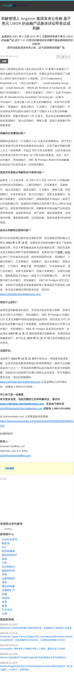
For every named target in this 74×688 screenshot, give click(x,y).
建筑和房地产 (9, 554)
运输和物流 (8, 578)
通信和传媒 (8, 586)
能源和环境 (8, 570)
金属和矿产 (8, 590)
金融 (4, 594)
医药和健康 (8, 551)
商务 (4, 582)
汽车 (4, 562)
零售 (4, 574)
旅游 (4, 558)
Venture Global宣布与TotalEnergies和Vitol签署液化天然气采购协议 (33, 657)
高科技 (6, 597)
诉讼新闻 (9, 468)
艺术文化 (7, 609)
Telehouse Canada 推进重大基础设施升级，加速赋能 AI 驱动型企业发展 (36, 628)
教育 (4, 605)
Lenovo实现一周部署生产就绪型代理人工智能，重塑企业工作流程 (32, 648)
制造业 (6, 543)
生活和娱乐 (8, 566)
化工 (4, 547)
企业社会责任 (9, 539)
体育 (4, 601)
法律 (4, 61)
